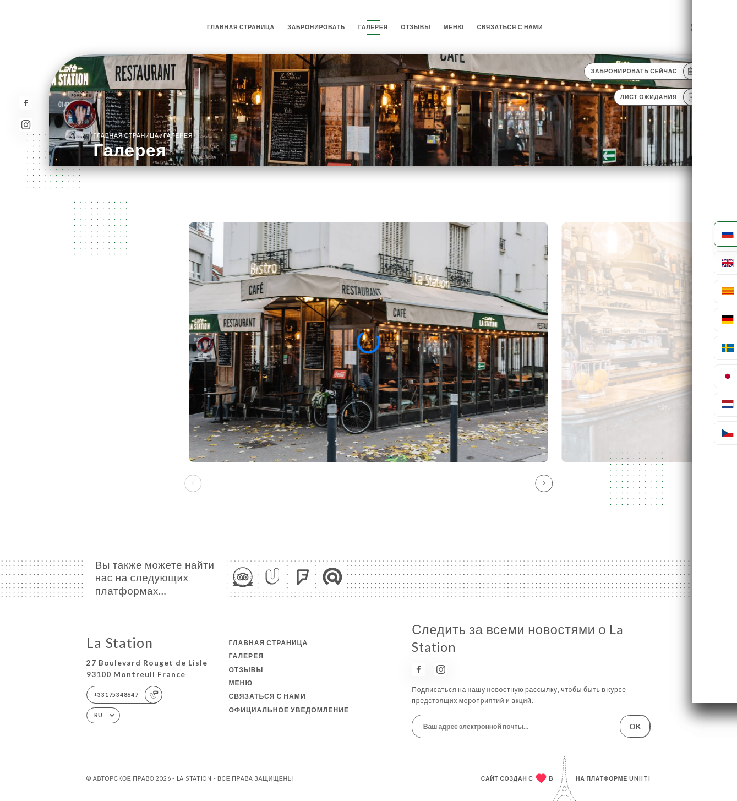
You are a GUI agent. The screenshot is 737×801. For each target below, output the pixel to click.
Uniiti (640, 778)
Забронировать (316, 27)
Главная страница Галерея (143, 135)
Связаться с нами (510, 27)
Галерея (373, 27)
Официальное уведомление (288, 710)
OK (635, 726)
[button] (544, 483)
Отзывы (415, 27)
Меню (454, 27)
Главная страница (241, 27)
